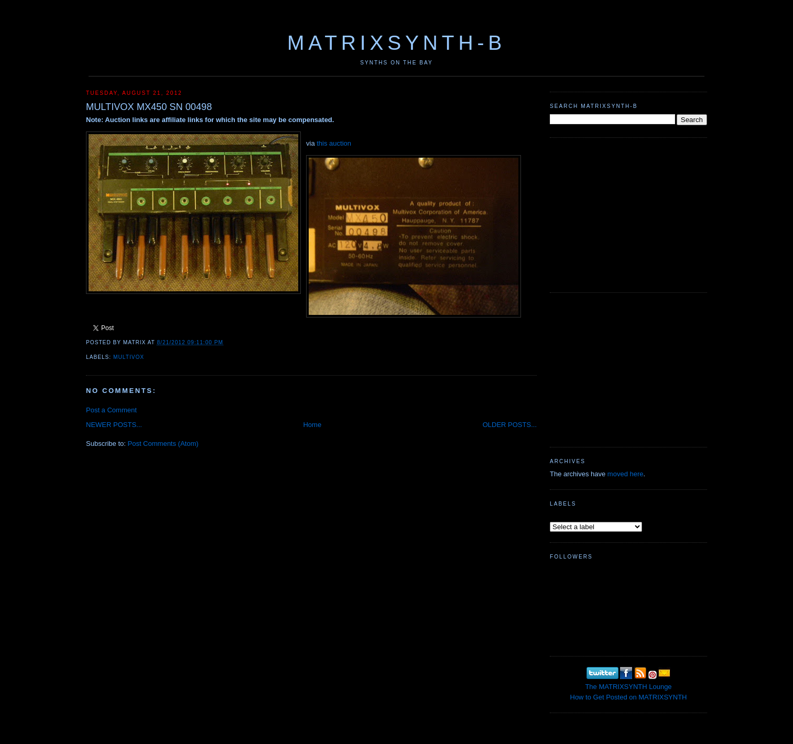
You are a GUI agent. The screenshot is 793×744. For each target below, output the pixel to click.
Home (312, 425)
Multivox (128, 357)
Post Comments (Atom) (163, 443)
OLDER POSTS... (510, 425)
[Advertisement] (628, 213)
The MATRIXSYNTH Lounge (628, 687)
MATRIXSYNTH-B (396, 42)
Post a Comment (111, 410)
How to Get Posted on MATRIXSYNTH (628, 697)
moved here (625, 474)
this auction (334, 143)
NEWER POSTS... (114, 425)
